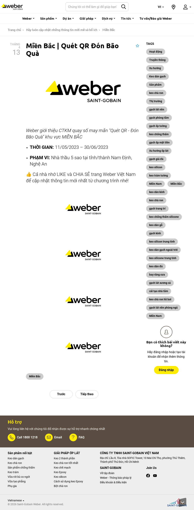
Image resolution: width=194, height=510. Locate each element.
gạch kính (155, 233)
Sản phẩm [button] (48, 18)
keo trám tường (158, 175)
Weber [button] (28, 18)
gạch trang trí (157, 208)
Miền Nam (155, 183)
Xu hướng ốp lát (158, 150)
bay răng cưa (157, 274)
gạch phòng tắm (159, 117)
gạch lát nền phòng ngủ (163, 307)
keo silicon (155, 167)
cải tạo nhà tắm (158, 291)
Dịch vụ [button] (108, 18)
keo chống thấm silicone (164, 216)
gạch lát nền (156, 109)
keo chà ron (156, 92)
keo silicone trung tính (162, 258)
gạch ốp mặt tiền (159, 142)
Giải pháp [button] (88, 18)
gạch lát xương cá (160, 282)
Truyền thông (157, 59)
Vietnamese (16, 500)
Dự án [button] (68, 18)
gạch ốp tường (158, 126)
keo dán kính (157, 192)
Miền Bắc (34, 376)
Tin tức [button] (127, 18)
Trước (61, 394)
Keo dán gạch (157, 76)
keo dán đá (156, 266)
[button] (161, 6)
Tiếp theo (86, 394)
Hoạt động (155, 51)
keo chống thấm (159, 134)
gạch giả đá (156, 159)
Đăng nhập (166, 370)
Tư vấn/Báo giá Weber (156, 18)
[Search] (92, 6)
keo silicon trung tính (162, 241)
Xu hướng (155, 68)
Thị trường (155, 101)
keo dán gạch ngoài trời (163, 249)
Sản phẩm (155, 84)
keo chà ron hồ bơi (160, 299)
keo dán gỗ (155, 225)
